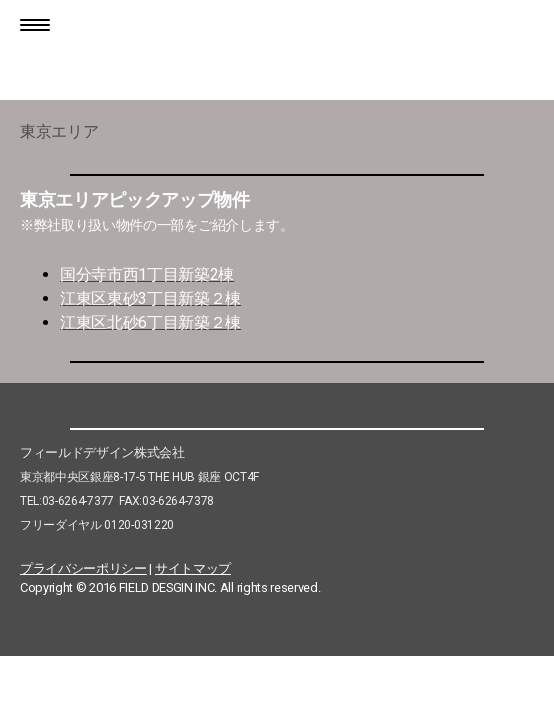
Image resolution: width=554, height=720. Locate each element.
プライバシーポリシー (83, 568)
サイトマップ (193, 568)
